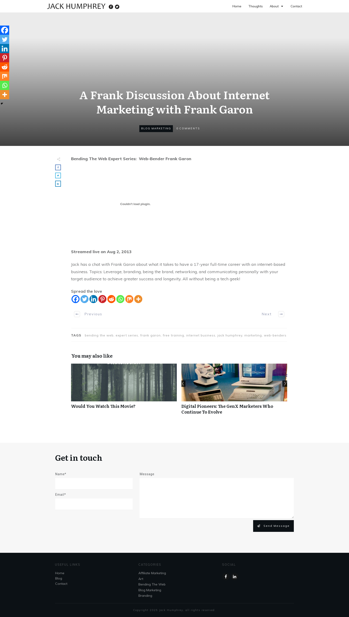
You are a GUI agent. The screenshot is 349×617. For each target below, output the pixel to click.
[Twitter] (84, 299)
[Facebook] (76, 299)
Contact (61, 584)
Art (140, 579)
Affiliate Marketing (152, 573)
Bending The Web (152, 584)
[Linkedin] (93, 299)
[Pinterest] (102, 299)
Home (59, 573)
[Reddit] (111, 299)
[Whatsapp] (120, 299)
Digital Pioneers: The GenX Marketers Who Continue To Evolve (234, 391)
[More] (138, 299)
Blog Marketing (156, 128)
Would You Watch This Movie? (124, 391)
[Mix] (129, 299)
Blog (58, 578)
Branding (145, 596)
